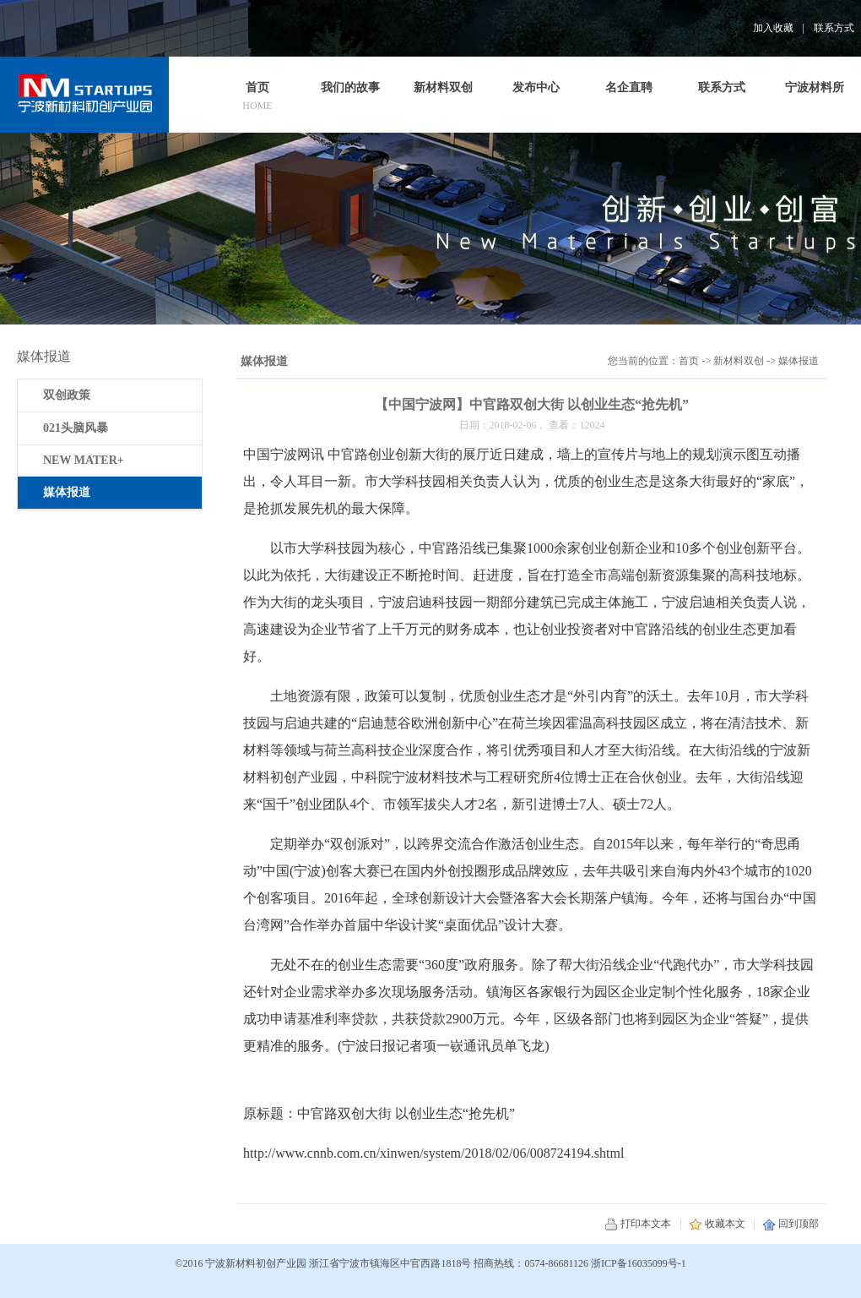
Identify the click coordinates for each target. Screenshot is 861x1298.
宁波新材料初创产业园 (255, 1263)
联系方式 (834, 28)
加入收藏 (773, 28)
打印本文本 (637, 1224)
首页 (689, 361)
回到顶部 (790, 1224)
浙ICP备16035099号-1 (638, 1263)
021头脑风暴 (75, 428)
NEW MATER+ (83, 460)
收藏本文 (717, 1224)
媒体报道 (798, 361)
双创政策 (66, 395)
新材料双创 (738, 361)
